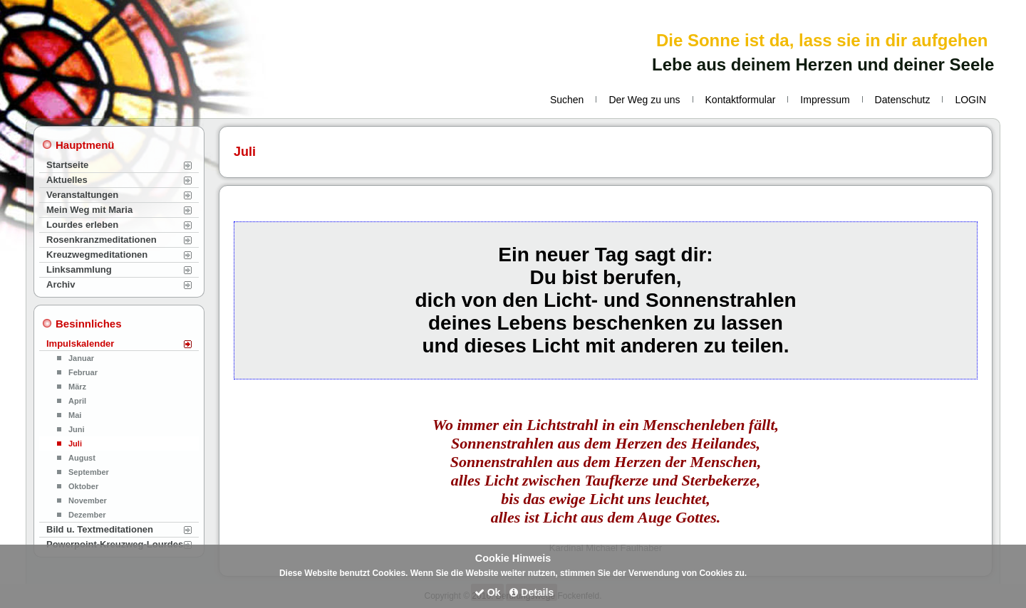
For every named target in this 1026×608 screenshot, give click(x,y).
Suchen (567, 99)
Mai (74, 415)
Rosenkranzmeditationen (101, 239)
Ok (488, 592)
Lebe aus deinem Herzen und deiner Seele (823, 64)
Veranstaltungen (82, 194)
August (81, 458)
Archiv (60, 284)
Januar (81, 358)
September (88, 472)
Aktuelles (67, 179)
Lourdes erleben (82, 224)
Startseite (67, 164)
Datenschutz (903, 99)
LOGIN (970, 99)
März (77, 386)
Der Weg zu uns (644, 99)
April (77, 401)
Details (531, 592)
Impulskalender (80, 343)
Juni (76, 429)
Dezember (87, 514)
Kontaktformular (740, 99)
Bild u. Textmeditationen (99, 529)
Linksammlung (79, 269)
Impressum (824, 99)
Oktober (83, 486)
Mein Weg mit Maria (89, 209)
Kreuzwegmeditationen (96, 254)
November (87, 500)
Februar (83, 372)
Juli (75, 443)
